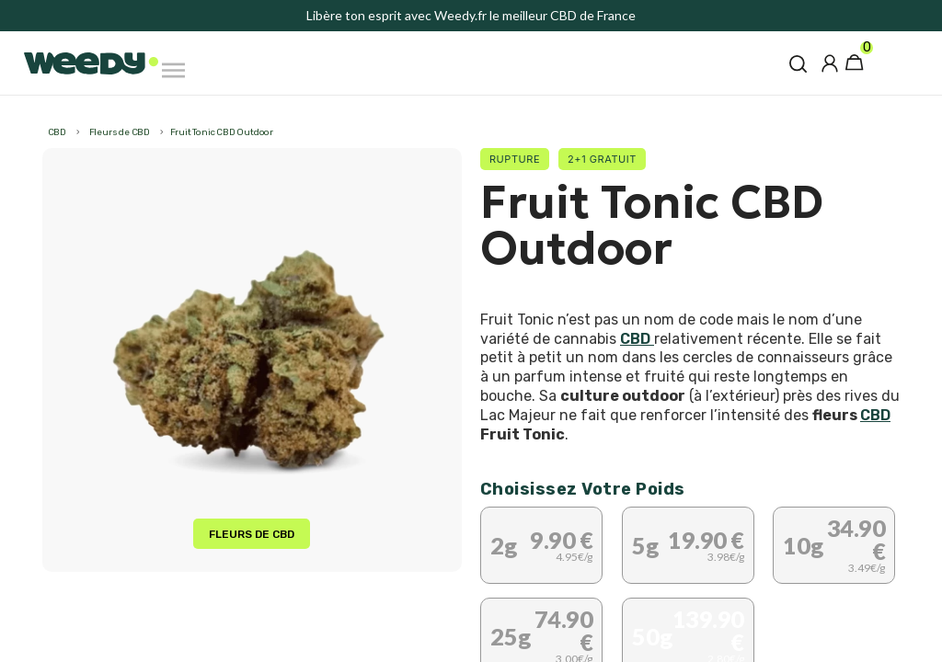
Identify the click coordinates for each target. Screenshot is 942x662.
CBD (637, 339)
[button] (798, 63)
